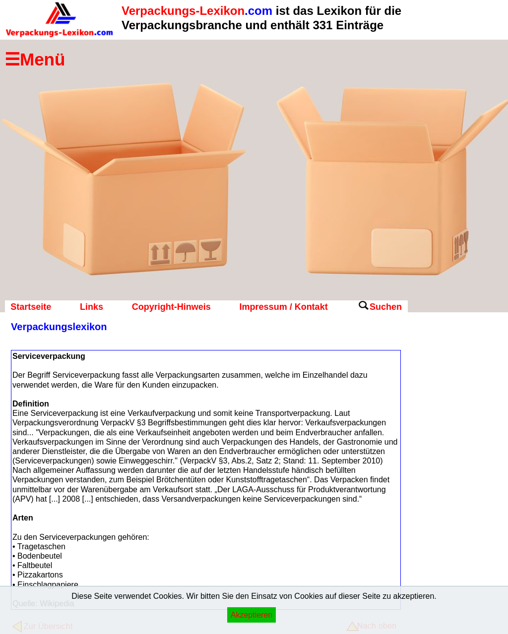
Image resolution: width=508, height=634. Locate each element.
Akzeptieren (252, 615)
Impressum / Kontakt (284, 307)
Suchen (386, 307)
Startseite (30, 307)
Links (91, 307)
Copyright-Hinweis (171, 307)
